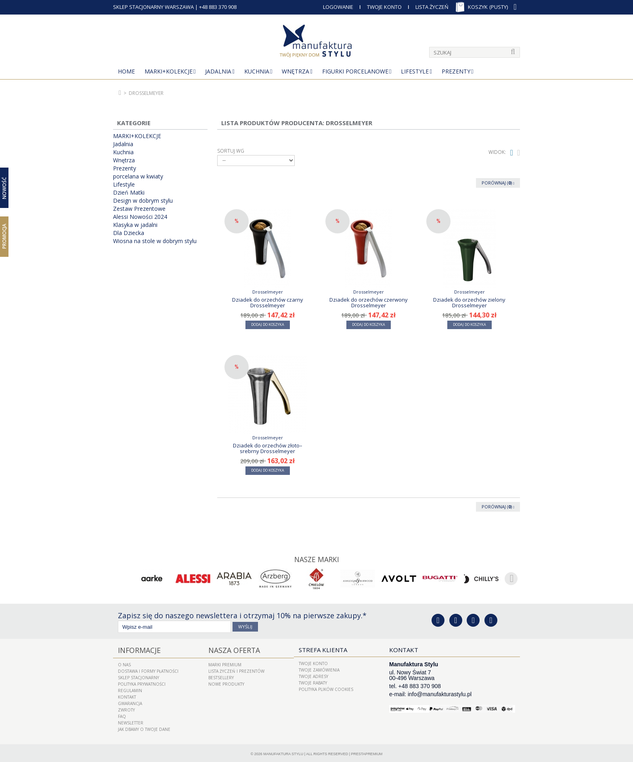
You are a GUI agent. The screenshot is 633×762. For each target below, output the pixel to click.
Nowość (4, 188)
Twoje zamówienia (319, 669)
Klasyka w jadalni (135, 225)
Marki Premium (224, 662)
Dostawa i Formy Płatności (148, 669)
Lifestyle (415, 71)
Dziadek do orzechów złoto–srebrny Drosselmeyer (267, 448)
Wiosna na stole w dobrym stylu (155, 241)
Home (126, 71)
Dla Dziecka (128, 233)
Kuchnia (256, 71)
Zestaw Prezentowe (139, 209)
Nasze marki (316, 559)
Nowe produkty (226, 682)
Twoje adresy (313, 675)
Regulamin (130, 688)
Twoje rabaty (313, 682)
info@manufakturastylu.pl (440, 693)
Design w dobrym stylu (143, 201)
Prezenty (456, 71)
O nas (124, 662)
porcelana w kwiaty (138, 176)
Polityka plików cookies (326, 688)
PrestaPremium (367, 752)
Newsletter (130, 721)
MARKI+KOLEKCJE (169, 71)
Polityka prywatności (142, 682)
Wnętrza (295, 71)
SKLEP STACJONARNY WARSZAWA (153, 6)
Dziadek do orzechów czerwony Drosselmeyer (368, 302)
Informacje (136, 649)
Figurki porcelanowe (355, 71)
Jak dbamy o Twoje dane (144, 727)
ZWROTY (126, 708)
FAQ (122, 714)
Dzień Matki (129, 192)
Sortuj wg (230, 151)
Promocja (4, 236)
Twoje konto (313, 662)
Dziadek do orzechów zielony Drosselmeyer (469, 302)
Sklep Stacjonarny (138, 675)
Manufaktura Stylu (283, 752)
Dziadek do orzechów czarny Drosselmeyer (267, 302)
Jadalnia (218, 71)
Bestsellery (221, 675)
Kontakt (127, 695)
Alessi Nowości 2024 (140, 217)
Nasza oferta (230, 649)
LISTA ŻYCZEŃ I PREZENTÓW (236, 669)
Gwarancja (130, 701)
